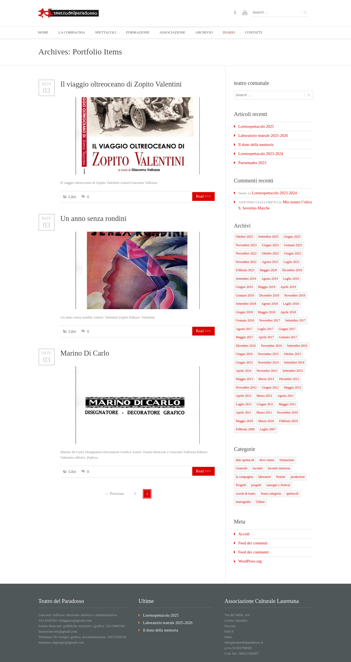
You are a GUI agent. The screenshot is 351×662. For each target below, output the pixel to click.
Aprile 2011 (243, 399)
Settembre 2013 (289, 359)
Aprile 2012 (243, 383)
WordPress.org (248, 534)
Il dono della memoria (254, 143)
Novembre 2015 (266, 343)
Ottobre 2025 (244, 232)
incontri (240, 453)
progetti (304, 461)
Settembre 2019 (245, 272)
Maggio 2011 (285, 391)
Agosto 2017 (243, 320)
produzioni (273, 461)
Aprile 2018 (285, 304)
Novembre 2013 (265, 359)
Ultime (276, 477)
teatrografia (260, 477)
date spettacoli (244, 445)
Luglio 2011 (243, 391)
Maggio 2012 (290, 375)
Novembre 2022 (245, 248)
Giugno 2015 (244, 351)
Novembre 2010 (285, 399)
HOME (43, 33)
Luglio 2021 (288, 256)
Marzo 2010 (264, 407)
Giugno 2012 (268, 375)
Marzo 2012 (263, 383)
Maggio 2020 (267, 264)
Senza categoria (296, 469)
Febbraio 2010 (286, 407)
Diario (290, 654)
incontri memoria (260, 453)
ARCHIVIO (210, 33)
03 (46, 90)
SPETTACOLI (108, 33)
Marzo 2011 (262, 399)
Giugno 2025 (289, 232)
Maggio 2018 (265, 304)
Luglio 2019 (288, 272)
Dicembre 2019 (289, 264)
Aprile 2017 (264, 327)
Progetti (290, 461)
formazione (284, 445)
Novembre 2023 (245, 240)
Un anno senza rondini (92, 218)
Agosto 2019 (268, 272)
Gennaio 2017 (285, 327)
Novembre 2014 (266, 351)
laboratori (242, 461)
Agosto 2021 (268, 256)
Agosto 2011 (283, 383)
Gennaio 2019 (244, 288)
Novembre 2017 (268, 312)
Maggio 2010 (244, 407)
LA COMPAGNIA (73, 33)
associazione (270, 654)
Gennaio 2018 (244, 312)
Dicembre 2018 (267, 288)
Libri (72, 197)
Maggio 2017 (244, 327)
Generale (301, 445)
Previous (114, 492)
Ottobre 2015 (290, 343)
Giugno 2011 (263, 391)
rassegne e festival (247, 469)
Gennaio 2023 (290, 240)
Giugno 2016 (244, 343)
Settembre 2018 (245, 296)
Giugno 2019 (244, 280)
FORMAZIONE (141, 33)
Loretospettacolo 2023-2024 (258, 152)
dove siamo (265, 445)
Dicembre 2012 (286, 367)
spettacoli (241, 477)
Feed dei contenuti (251, 517)
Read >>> (205, 197)
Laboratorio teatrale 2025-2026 (260, 135)
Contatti (307, 654)
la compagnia (284, 453)
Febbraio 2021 (244, 264)
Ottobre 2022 (268, 248)
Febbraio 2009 (244, 415)
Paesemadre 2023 (250, 160)
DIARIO (235, 33)
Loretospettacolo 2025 (254, 126)
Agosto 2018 (268, 296)
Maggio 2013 (244, 367)
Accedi (243, 509)
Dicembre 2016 (245, 335)
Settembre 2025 (266, 232)
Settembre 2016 (293, 335)
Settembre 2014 (291, 351)
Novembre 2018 (291, 288)
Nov (47, 84)
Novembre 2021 (245, 256)
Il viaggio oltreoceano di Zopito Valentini (119, 84)
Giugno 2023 (268, 240)
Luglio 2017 (264, 320)
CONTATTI (261, 33)
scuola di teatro (272, 469)
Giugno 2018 (244, 304)
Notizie (257, 461)
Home (225, 654)
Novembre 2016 (269, 335)
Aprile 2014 (243, 359)
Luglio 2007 (266, 415)
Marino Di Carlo (84, 352)
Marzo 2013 (264, 367)
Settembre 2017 (292, 312)
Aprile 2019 (285, 280)
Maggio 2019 (265, 280)
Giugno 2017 (285, 320)
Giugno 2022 (290, 248)
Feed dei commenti (252, 526)
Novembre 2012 (245, 375)
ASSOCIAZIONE (177, 33)
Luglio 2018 (288, 296)
